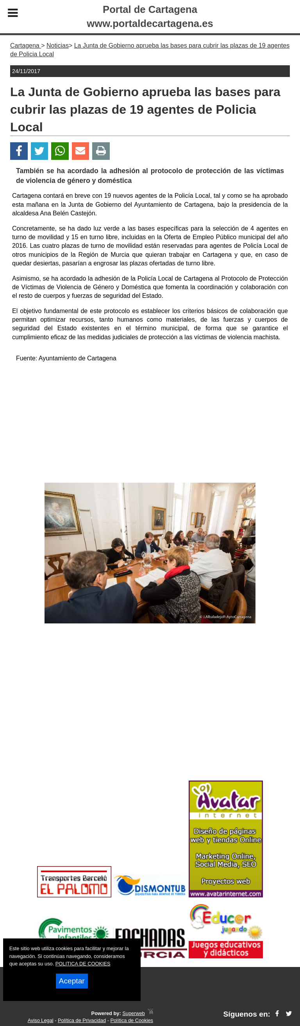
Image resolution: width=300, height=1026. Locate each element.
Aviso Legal (41, 1020)
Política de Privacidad (82, 1020)
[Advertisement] (150, 424)
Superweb (133, 1013)
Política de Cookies (131, 1020)
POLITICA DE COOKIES (83, 964)
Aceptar (72, 981)
